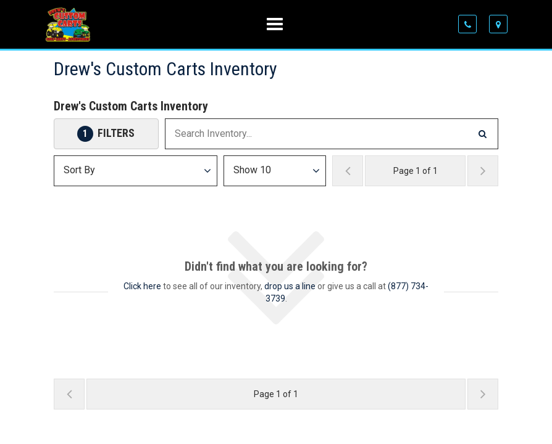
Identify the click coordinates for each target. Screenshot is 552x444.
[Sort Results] (135, 170)
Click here (142, 286)
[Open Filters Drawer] (106, 133)
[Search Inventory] (482, 134)
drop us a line (290, 286)
